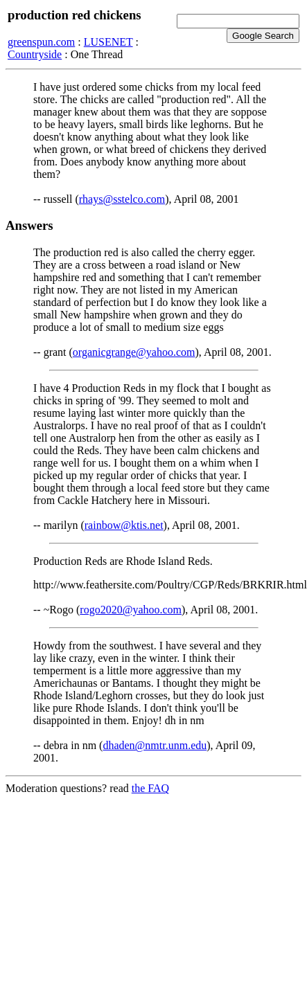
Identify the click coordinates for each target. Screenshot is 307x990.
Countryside (35, 54)
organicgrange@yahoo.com (134, 352)
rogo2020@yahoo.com (131, 609)
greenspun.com (41, 42)
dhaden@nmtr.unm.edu (155, 745)
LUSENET (108, 42)
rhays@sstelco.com (122, 199)
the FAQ (150, 788)
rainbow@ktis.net (124, 525)
